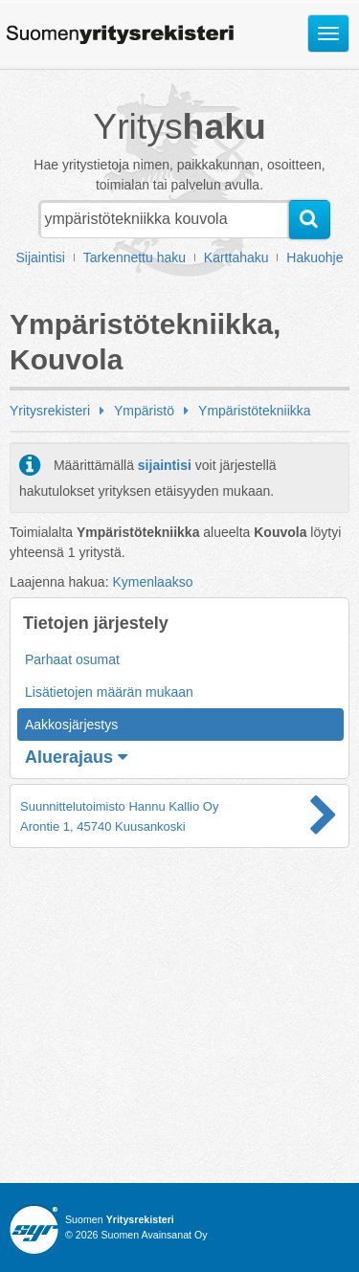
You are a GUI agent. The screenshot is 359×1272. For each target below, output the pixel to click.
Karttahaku (236, 257)
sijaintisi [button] (164, 465)
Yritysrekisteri (50, 410)
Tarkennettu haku (134, 257)
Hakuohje (314, 257)
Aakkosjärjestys (71, 724)
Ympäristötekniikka (254, 410)
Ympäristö (144, 410)
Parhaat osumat (72, 659)
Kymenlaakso (152, 582)
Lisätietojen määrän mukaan (109, 692)
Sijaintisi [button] (40, 257)
